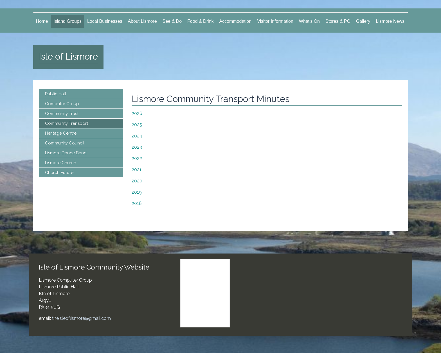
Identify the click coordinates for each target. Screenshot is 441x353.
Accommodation (235, 21)
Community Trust (61, 113)
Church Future (59, 172)
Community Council (64, 143)
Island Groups (67, 21)
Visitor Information (275, 21)
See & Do (172, 21)
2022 (137, 158)
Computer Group (62, 103)
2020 (137, 181)
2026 (137, 113)
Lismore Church (60, 162)
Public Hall (55, 93)
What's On (309, 21)
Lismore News (390, 21)
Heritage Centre (60, 133)
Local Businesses (104, 21)
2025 (137, 124)
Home (42, 21)
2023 (137, 147)
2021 (136, 169)
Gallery (363, 21)
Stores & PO (337, 21)
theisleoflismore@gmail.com (81, 318)
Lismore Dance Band (66, 152)
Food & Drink (200, 21)
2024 (137, 136)
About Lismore (142, 21)
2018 (137, 203)
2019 (137, 192)
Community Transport (66, 123)
